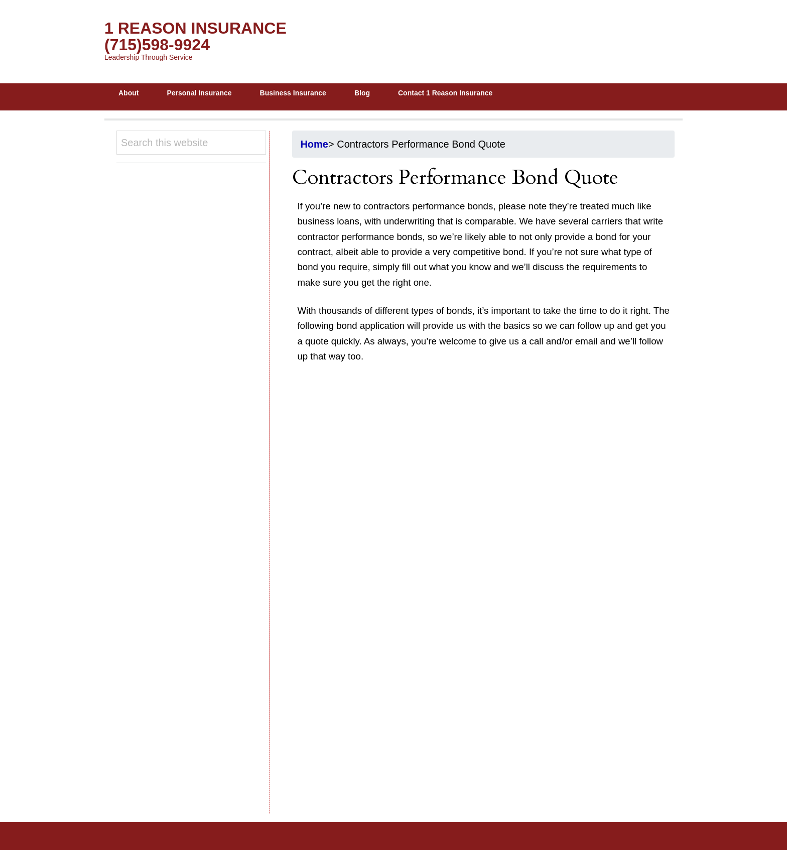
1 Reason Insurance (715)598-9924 (195, 36)
